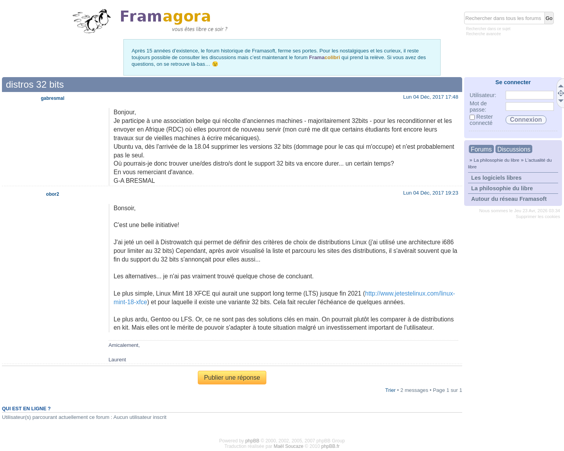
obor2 (52, 194)
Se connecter (513, 82)
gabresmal (52, 98)
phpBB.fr (330, 446)
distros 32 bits (35, 84)
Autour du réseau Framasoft (509, 199)
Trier (390, 390)
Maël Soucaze (289, 446)
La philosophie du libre (496, 159)
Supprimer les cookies (538, 216)
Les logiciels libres (496, 178)
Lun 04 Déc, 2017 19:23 (430, 193)
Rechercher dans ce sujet (488, 29)
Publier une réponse (232, 377)
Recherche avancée (483, 34)
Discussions (513, 149)
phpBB (252, 441)
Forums (481, 149)
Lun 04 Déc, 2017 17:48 (430, 97)
